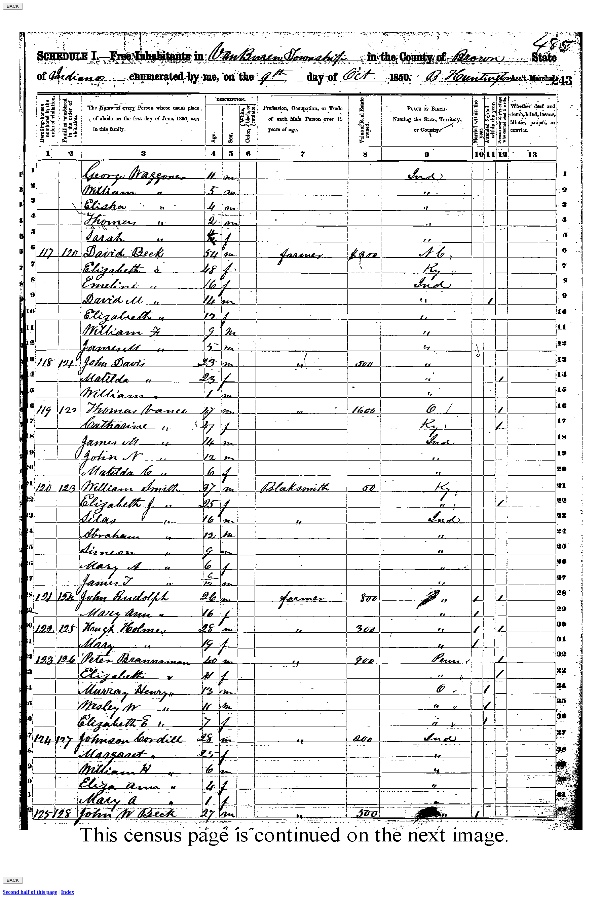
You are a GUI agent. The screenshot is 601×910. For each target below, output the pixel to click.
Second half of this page (30, 892)
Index (67, 892)
